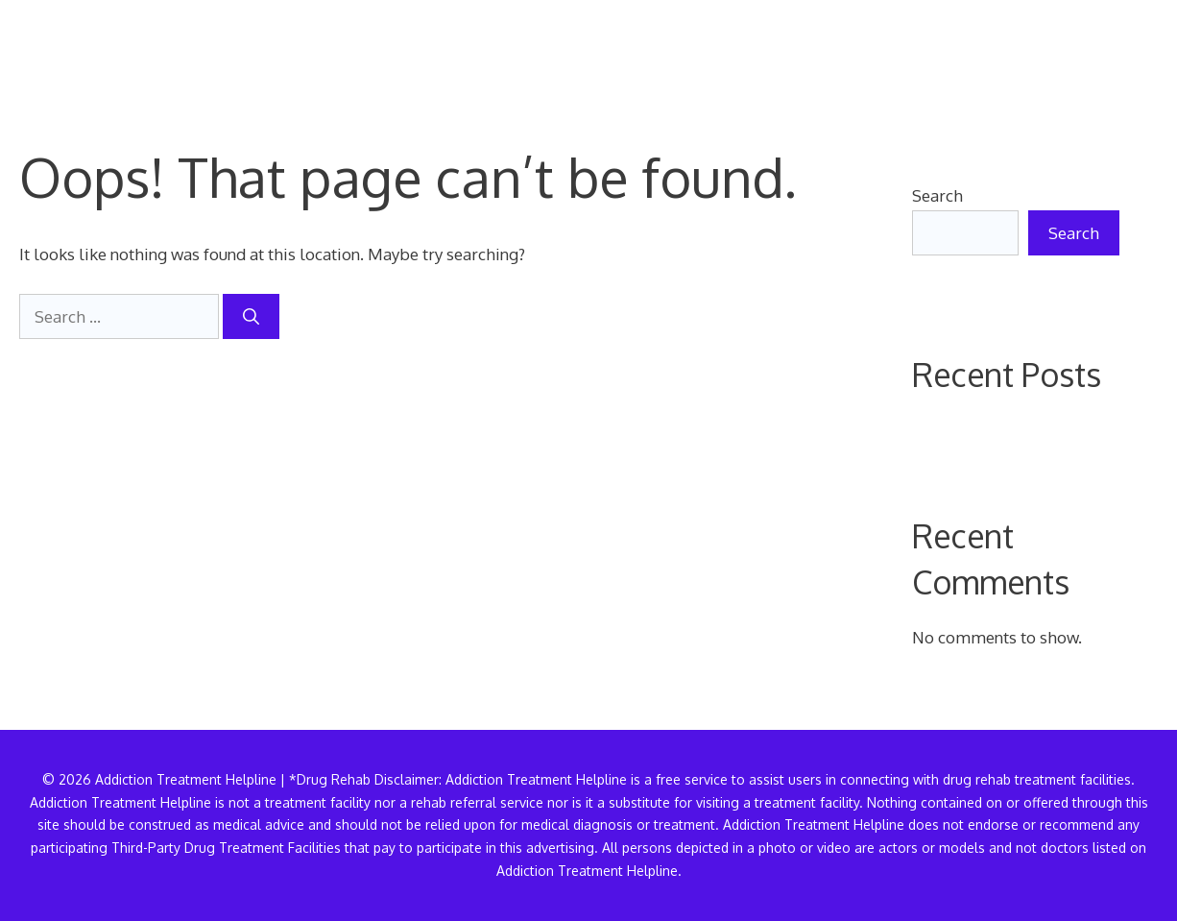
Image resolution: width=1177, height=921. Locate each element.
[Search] (251, 317)
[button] (1127, 52)
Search (937, 195)
